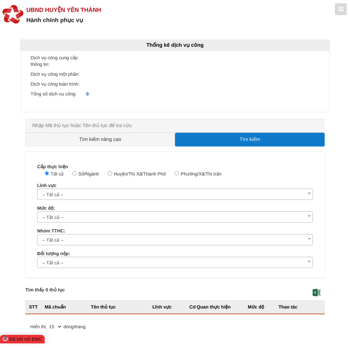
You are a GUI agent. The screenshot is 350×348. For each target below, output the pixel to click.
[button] (317, 292)
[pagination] (55, 327)
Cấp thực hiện (52, 166)
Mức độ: (46, 208)
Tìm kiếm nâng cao (100, 139)
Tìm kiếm (250, 139)
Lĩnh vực (46, 185)
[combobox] (175, 194)
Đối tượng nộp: (53, 253)
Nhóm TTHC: (51, 230)
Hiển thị (38, 326)
